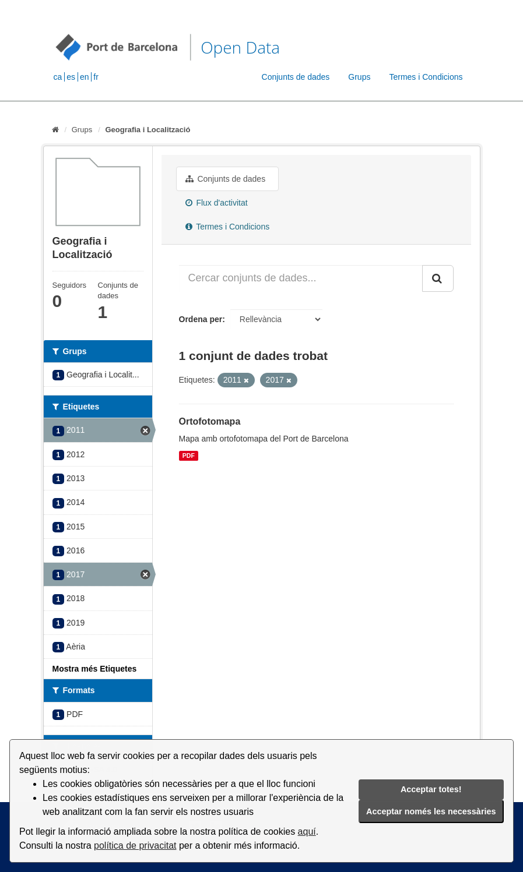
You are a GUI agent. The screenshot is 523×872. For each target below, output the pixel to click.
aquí (307, 831)
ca (58, 77)
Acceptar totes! (431, 789)
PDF (188, 455)
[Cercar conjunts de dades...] (301, 278)
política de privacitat (135, 845)
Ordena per (201, 319)
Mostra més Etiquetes (94, 668)
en (84, 77)
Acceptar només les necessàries (431, 811)
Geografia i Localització (147, 129)
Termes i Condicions (425, 77)
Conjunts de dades (296, 77)
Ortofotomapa (210, 421)
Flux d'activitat (216, 202)
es (70, 77)
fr (96, 77)
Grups (359, 77)
